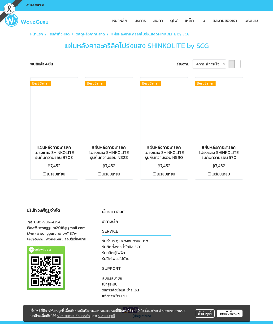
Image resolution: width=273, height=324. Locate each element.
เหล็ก (189, 20)
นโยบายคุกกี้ (106, 316)
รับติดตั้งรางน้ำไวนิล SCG (122, 247)
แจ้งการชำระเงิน (114, 296)
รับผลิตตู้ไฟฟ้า (113, 253)
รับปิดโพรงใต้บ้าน (116, 258)
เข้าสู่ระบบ (12, 5)
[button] (266, 20)
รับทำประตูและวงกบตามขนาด (125, 241)
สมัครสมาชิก (35, 5)
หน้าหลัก (119, 20)
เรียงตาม (183, 64)
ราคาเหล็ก (110, 221)
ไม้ (203, 20)
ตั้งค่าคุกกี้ (205, 313)
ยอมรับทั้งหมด (230, 313)
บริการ (140, 20)
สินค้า (158, 20)
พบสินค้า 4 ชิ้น (41, 64)
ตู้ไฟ (174, 20)
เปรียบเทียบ (56, 174)
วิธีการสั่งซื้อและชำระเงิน (120, 290)
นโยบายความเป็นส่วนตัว (73, 316)
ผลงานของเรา (224, 20)
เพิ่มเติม (251, 20)
